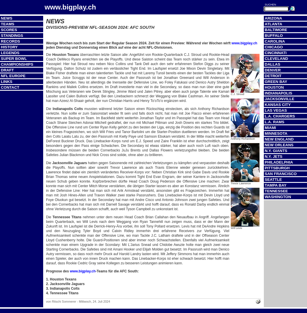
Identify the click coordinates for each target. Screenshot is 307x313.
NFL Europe (13, 76)
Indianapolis (278, 93)
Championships (17, 64)
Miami (270, 128)
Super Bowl (14, 58)
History (9, 47)
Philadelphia (279, 162)
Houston (274, 87)
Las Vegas (276, 110)
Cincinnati (276, 53)
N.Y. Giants (276, 151)
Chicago (274, 47)
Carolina (275, 41)
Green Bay (276, 81)
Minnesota (276, 133)
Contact (10, 87)
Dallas (272, 64)
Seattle (273, 179)
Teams (7, 24)
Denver (273, 70)
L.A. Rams (274, 122)
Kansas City (278, 105)
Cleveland (276, 58)
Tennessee (276, 191)
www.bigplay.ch (244, 43)
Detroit (273, 76)
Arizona (273, 18)
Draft (7, 70)
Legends (10, 53)
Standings (12, 35)
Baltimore (276, 30)
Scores (9, 30)
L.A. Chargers (280, 116)
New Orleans (279, 145)
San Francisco (281, 174)
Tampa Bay (276, 185)
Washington (278, 197)
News (6, 18)
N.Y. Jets (273, 156)
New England (279, 139)
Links (6, 81)
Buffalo (274, 35)
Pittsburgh (277, 168)
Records (10, 41)
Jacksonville (279, 99)
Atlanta (273, 24)
